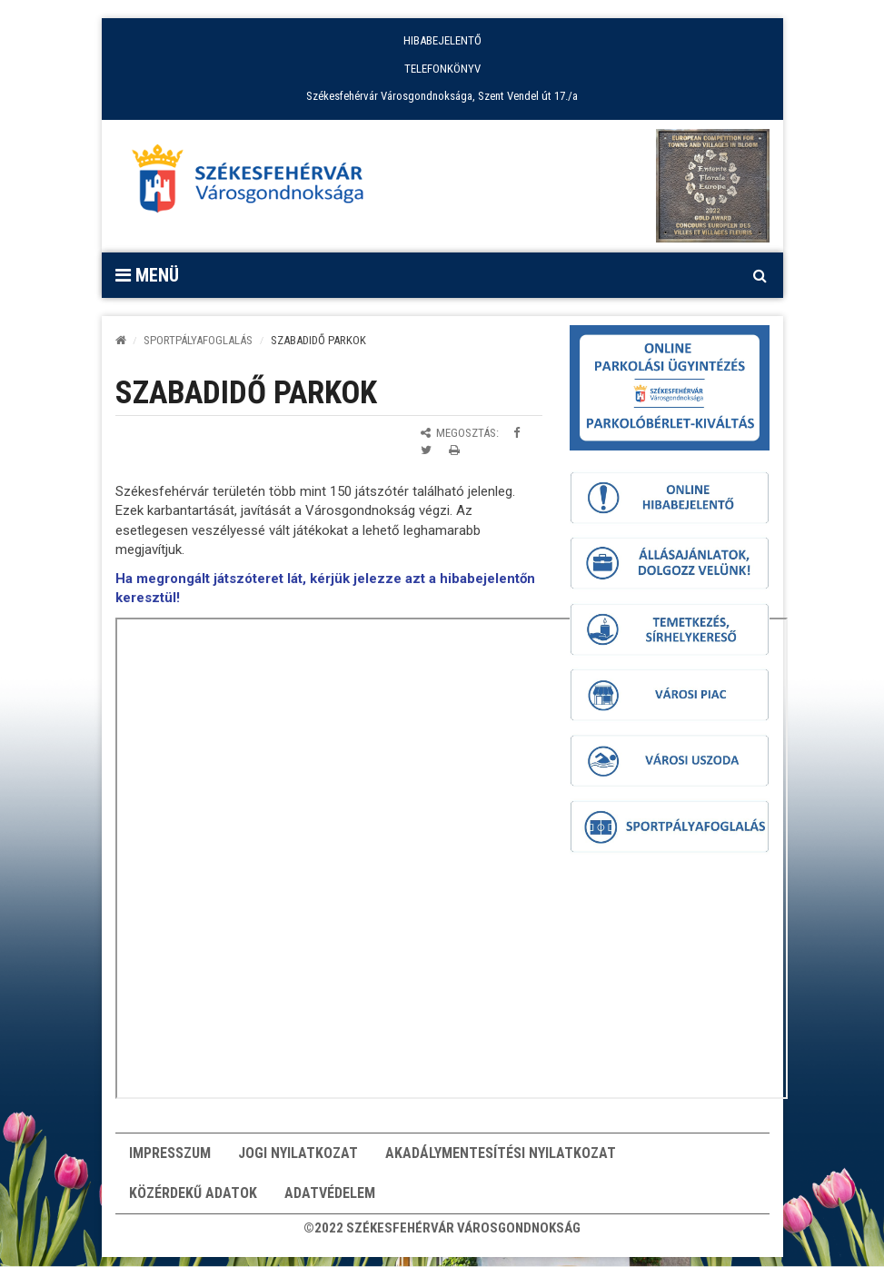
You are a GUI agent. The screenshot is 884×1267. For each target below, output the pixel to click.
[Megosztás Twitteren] (426, 450)
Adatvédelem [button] (329, 1201)
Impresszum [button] (170, 1155)
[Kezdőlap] (120, 340)
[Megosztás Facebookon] (516, 433)
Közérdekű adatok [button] (193, 1201)
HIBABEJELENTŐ (442, 40)
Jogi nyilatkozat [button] (298, 1155)
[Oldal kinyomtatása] (454, 450)
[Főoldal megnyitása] (256, 183)
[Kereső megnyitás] (760, 275)
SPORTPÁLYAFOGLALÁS (198, 340)
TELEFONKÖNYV (442, 68)
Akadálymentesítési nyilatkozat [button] (500, 1155)
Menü (147, 275)
